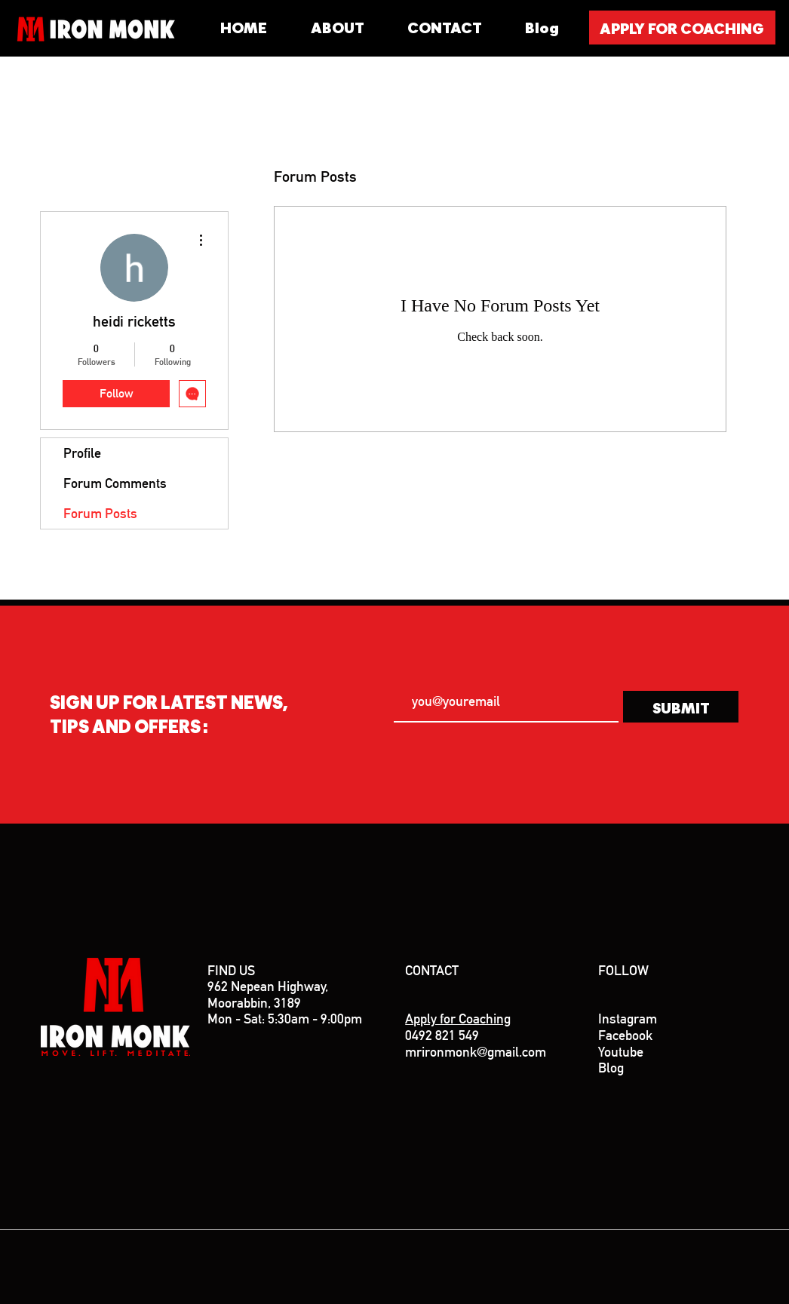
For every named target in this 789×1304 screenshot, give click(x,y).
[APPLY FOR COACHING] (682, 27)
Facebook (625, 1035)
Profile (82, 453)
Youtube (620, 1052)
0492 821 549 (442, 1035)
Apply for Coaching (458, 1018)
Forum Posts (100, 513)
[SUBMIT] (680, 707)
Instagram (627, 1018)
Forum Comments (115, 483)
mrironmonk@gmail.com (477, 1052)
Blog (611, 1067)
